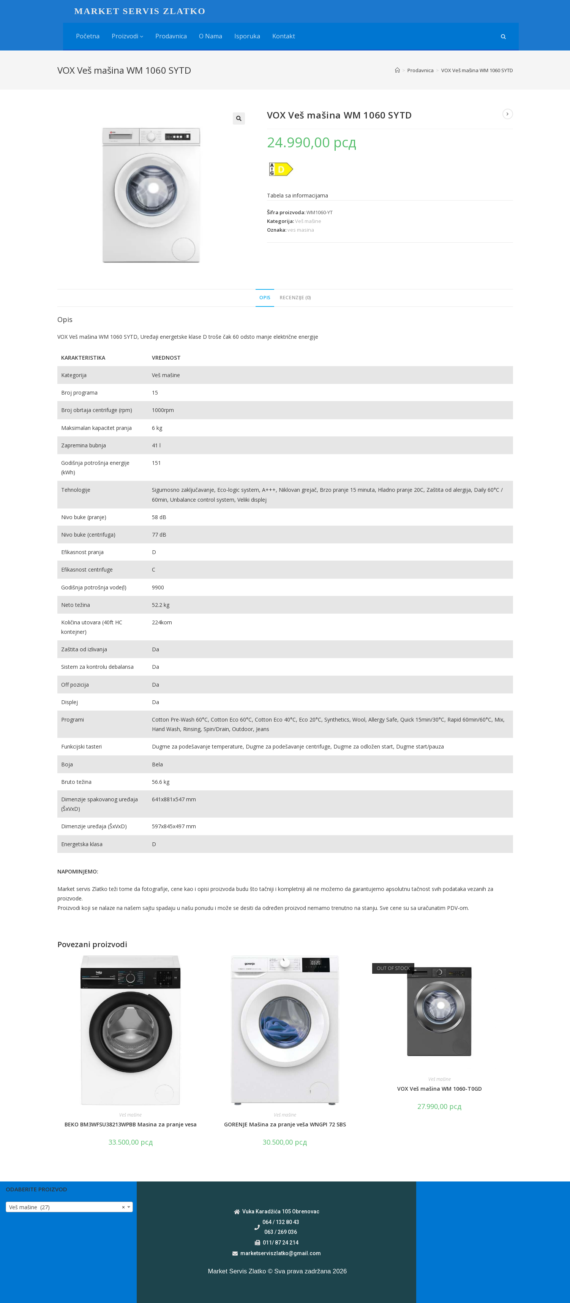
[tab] (265, 297)
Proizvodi (127, 36)
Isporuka (247, 36)
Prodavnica (171, 36)
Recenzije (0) (295, 297)
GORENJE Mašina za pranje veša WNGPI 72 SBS (285, 1124)
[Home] (397, 70)
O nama (210, 36)
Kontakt (283, 36)
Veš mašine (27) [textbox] (67, 1207)
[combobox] (69, 1207)
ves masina (300, 229)
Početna (87, 36)
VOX (63, 336)
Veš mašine (308, 221)
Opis (264, 297)
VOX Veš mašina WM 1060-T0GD (439, 1088)
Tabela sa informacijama (297, 195)
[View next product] (507, 114)
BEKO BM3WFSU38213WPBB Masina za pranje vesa (131, 1124)
